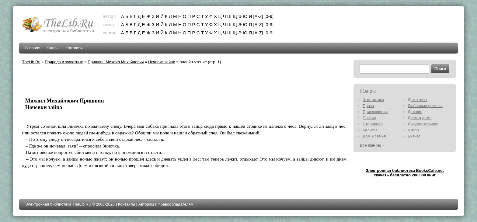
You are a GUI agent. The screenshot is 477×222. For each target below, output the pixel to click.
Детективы (417, 99)
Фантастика (373, 99)
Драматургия (419, 118)
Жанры (52, 48)
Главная (32, 48)
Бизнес (414, 136)
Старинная (373, 124)
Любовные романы (425, 105)
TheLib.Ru (31, 62)
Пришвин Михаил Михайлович (116, 62)
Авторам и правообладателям (165, 204)
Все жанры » (372, 145)
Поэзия (369, 118)
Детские (415, 111)
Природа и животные (64, 62)
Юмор (413, 130)
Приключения (375, 111)
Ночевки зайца (161, 62)
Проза (368, 105)
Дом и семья (374, 136)
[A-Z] (258, 16)
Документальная (423, 124)
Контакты (73, 48)
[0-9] (268, 16)
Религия (370, 130)
